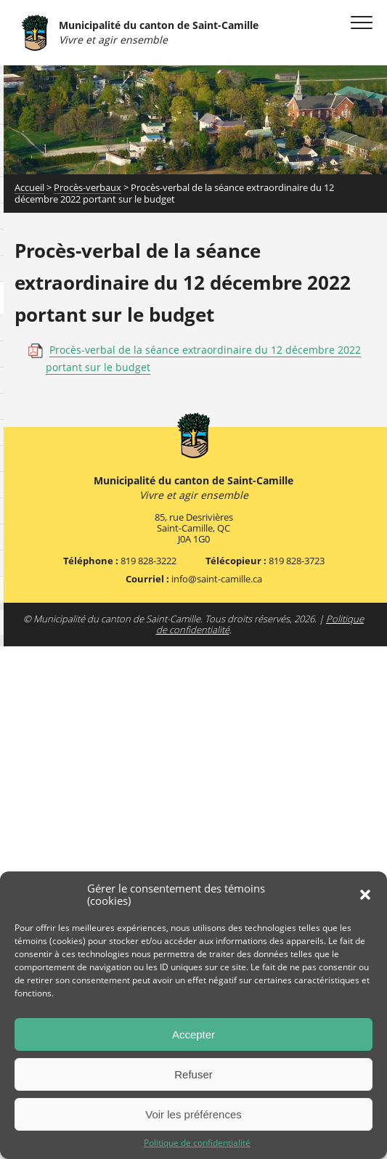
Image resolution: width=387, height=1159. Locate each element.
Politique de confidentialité (197, 1143)
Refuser (193, 1074)
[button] (365, 894)
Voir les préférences (193, 1114)
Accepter (193, 1034)
